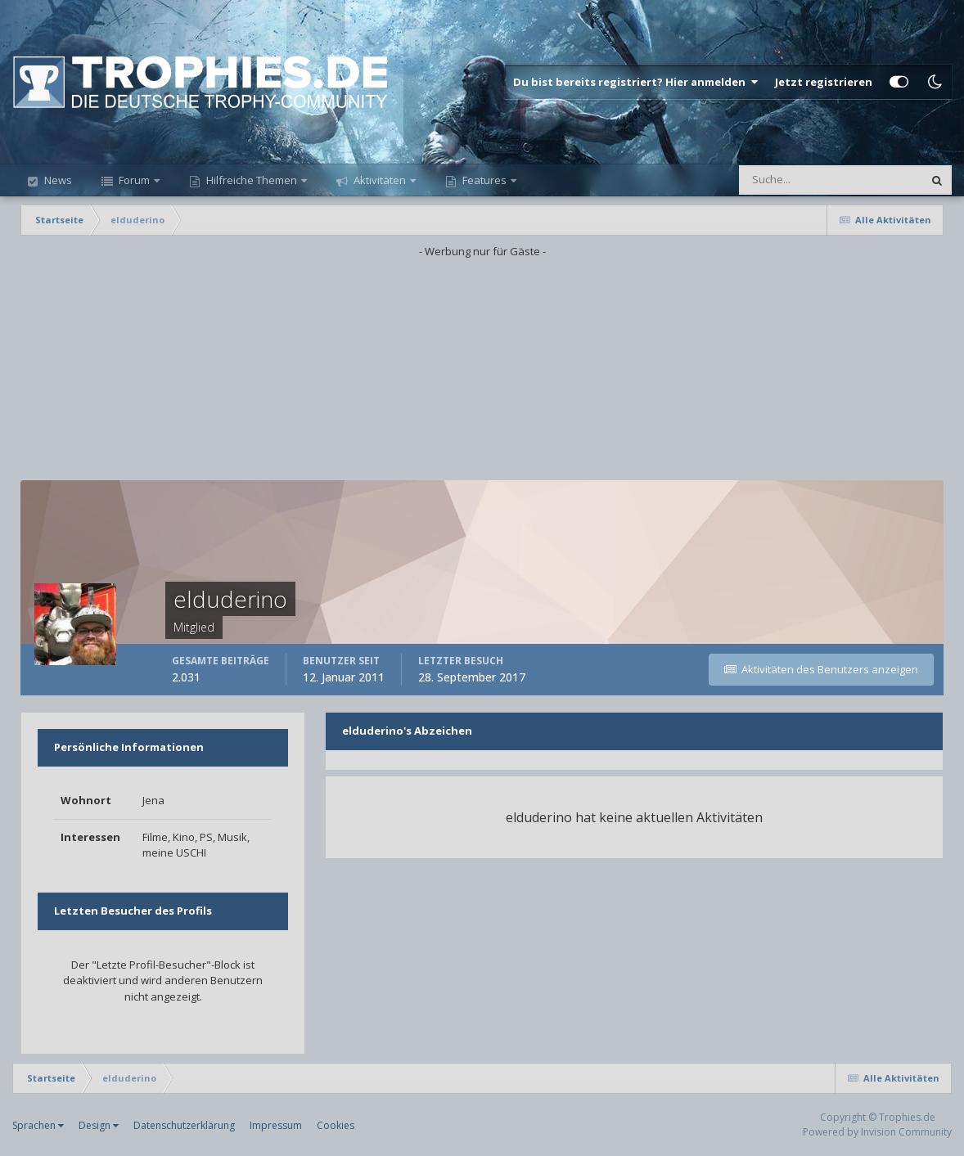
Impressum (276, 1125)
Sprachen (38, 1125)
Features (484, 180)
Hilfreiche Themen (252, 180)
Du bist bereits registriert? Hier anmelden (635, 82)
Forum (134, 180)
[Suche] (772, 180)
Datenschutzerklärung (184, 1125)
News (57, 180)
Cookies (335, 1125)
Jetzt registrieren (823, 81)
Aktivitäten (379, 180)
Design (99, 1125)
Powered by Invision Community (877, 1132)
